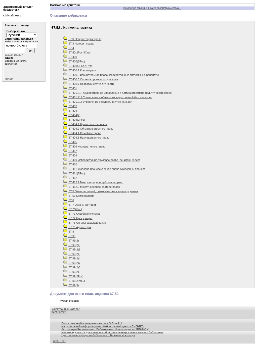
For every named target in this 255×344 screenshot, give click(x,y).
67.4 (68, 48)
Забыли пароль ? (14, 55)
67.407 (70, 150)
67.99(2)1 (71, 249)
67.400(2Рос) (74, 61)
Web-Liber (59, 341)
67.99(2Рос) (73, 276)
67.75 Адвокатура (77, 227)
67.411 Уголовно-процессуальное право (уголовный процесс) (104, 168)
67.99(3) (71, 285)
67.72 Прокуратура (77, 218)
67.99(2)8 (71, 267)
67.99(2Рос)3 (74, 280)
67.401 (70, 88)
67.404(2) (71, 115)
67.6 (68, 200)
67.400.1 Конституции (79, 70)
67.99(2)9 (71, 271)
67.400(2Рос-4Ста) (77, 65)
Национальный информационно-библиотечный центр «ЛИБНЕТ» (102, 326)
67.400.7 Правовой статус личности (88, 83)
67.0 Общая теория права (82, 39)
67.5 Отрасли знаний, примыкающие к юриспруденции (100, 191)
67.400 (70, 56)
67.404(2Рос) (74, 119)
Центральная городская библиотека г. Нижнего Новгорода (98, 335)
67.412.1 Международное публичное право (93, 182)
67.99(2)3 (71, 253)
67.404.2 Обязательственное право (88, 128)
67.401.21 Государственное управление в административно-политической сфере (117, 92)
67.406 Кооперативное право (84, 146)
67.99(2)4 (71, 258)
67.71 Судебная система (81, 213)
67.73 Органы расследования (84, 222)
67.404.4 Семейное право (82, 133)
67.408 (70, 155)
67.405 (70, 142)
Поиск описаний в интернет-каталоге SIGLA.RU (91, 323)
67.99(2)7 (71, 262)
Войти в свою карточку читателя (21, 41)
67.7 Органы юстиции (79, 204)
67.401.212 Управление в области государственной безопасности (107, 97)
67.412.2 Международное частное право (91, 186)
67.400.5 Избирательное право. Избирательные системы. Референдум (111, 74)
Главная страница (17, 25)
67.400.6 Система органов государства (90, 79)
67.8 (68, 231)
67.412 (70, 177)
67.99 (69, 236)
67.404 (70, 110)
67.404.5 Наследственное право (86, 137)
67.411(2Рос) (74, 173)
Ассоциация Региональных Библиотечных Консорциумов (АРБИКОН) (105, 329)
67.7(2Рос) (72, 209)
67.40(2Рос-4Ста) (76, 52)
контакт (9, 79)
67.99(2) (71, 240)
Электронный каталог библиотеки (65, 310)
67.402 (70, 106)
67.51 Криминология (78, 195)
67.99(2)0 (71, 245)
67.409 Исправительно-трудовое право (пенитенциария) (101, 159)
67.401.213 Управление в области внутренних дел (97, 101)
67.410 (70, 164)
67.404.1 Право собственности (85, 124)
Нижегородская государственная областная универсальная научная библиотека (112, 332)
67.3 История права (78, 43)
